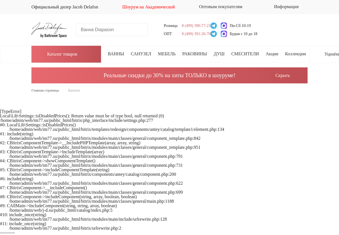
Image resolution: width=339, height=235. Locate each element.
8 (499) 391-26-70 (194, 34)
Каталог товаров (57, 53)
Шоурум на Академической (148, 6)
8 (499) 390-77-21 (194, 26)
